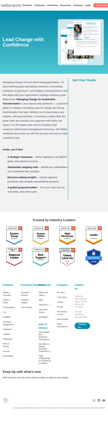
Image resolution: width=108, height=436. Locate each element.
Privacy (60, 307)
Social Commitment (62, 325)
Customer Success (25, 293)
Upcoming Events (43, 310)
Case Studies (26, 307)
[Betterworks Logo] (11, 5)
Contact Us (79, 287)
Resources (45, 285)
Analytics (6, 334)
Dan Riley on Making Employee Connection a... (45, 347)
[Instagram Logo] (94, 400)
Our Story (61, 292)
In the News (62, 297)
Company (62, 285)
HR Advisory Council (62, 313)
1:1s (4, 312)
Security (6, 351)
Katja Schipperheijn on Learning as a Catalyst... (45, 359)
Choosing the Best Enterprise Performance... (45, 336)
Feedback (7, 317)
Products (8, 285)
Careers (60, 302)
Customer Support (25, 301)
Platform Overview (7, 293)
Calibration (7, 329)
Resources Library (43, 293)
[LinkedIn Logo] (99, 400)
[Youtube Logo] (103, 400)
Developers (43, 317)
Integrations (8, 339)
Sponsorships (62, 319)
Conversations (9, 307)
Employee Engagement (8, 323)
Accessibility (8, 356)
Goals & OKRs (6, 301)
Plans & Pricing (6, 345)
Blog (41, 300)
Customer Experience (27, 285)
